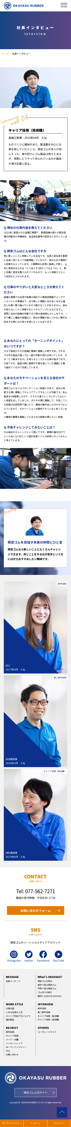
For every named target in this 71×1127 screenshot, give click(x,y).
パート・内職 (12, 1039)
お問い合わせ (12, 1054)
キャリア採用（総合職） (49, 1015)
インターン (35, 1123)
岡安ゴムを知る (45, 980)
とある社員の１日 (14, 1012)
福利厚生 (10, 1019)
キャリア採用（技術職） (49, 1019)
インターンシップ (14, 1043)
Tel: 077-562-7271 (35, 891)
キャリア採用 (12, 1035)
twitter (28, 956)
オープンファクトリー (16, 1047)
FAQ (8, 1050)
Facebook (43, 956)
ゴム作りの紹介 (45, 992)
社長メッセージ (13, 980)
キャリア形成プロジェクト (18, 1015)
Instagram (14, 956)
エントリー (59, 1123)
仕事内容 (10, 1008)
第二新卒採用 (44, 1012)
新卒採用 (42, 1008)
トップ (5, 53)
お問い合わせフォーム (35, 910)
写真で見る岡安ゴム (47, 988)
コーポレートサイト (47, 1031)
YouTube (58, 956)
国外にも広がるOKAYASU (50, 995)
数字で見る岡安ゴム (47, 984)
